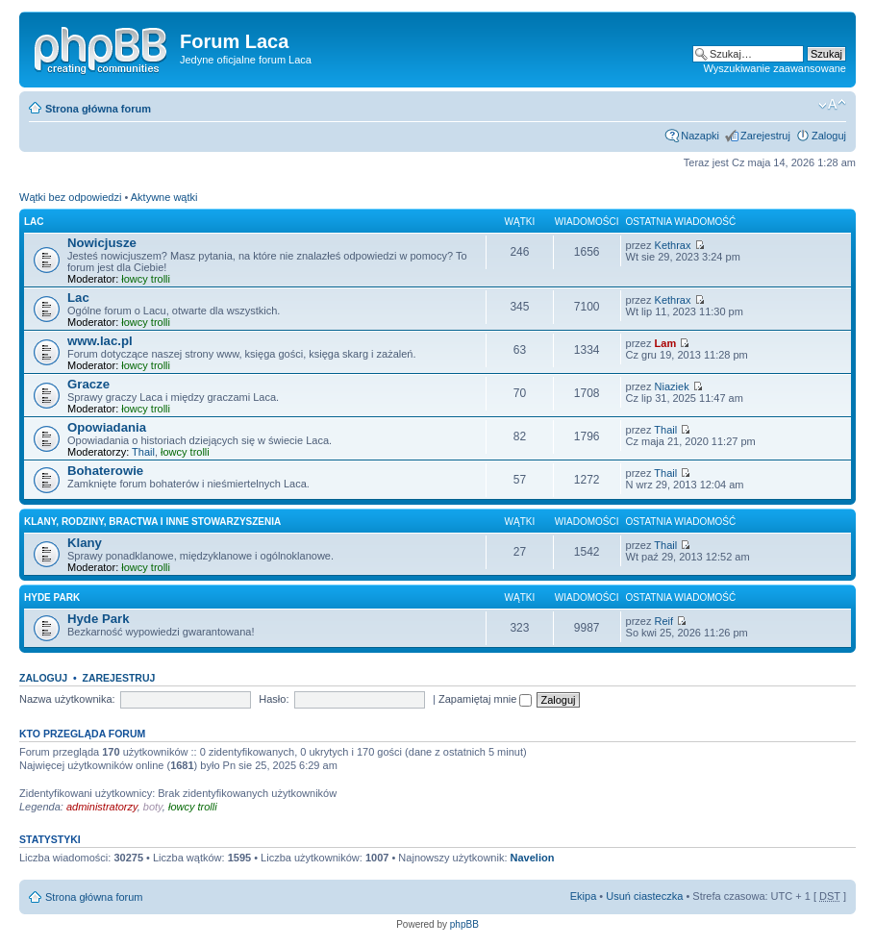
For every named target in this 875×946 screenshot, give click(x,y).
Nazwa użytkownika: (67, 699)
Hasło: (273, 699)
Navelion (533, 857)
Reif (664, 621)
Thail (143, 452)
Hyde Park (52, 597)
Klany (84, 542)
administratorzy (102, 806)
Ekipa (583, 896)
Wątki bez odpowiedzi (70, 197)
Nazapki (700, 135)
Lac (34, 221)
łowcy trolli (145, 279)
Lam (666, 343)
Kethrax (673, 245)
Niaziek (672, 386)
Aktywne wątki (164, 197)
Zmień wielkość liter (832, 104)
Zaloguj (829, 135)
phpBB (464, 924)
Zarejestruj (765, 135)
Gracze (88, 384)
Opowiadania (106, 427)
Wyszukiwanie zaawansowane (775, 68)
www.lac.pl (100, 341)
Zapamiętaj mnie (485, 699)
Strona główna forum (98, 108)
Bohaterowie (105, 470)
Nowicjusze (102, 243)
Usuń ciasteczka (644, 896)
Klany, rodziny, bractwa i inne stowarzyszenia (152, 521)
